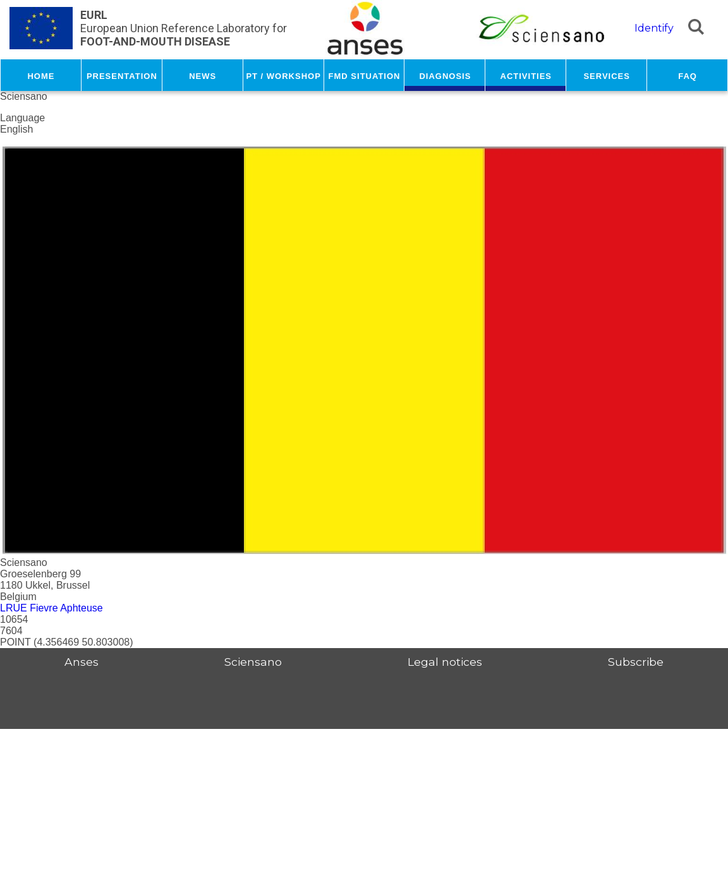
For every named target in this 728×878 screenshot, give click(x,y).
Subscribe (636, 661)
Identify (654, 28)
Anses (81, 661)
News (202, 75)
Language (22, 117)
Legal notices (445, 661)
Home (40, 75)
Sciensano (253, 661)
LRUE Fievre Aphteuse (51, 608)
